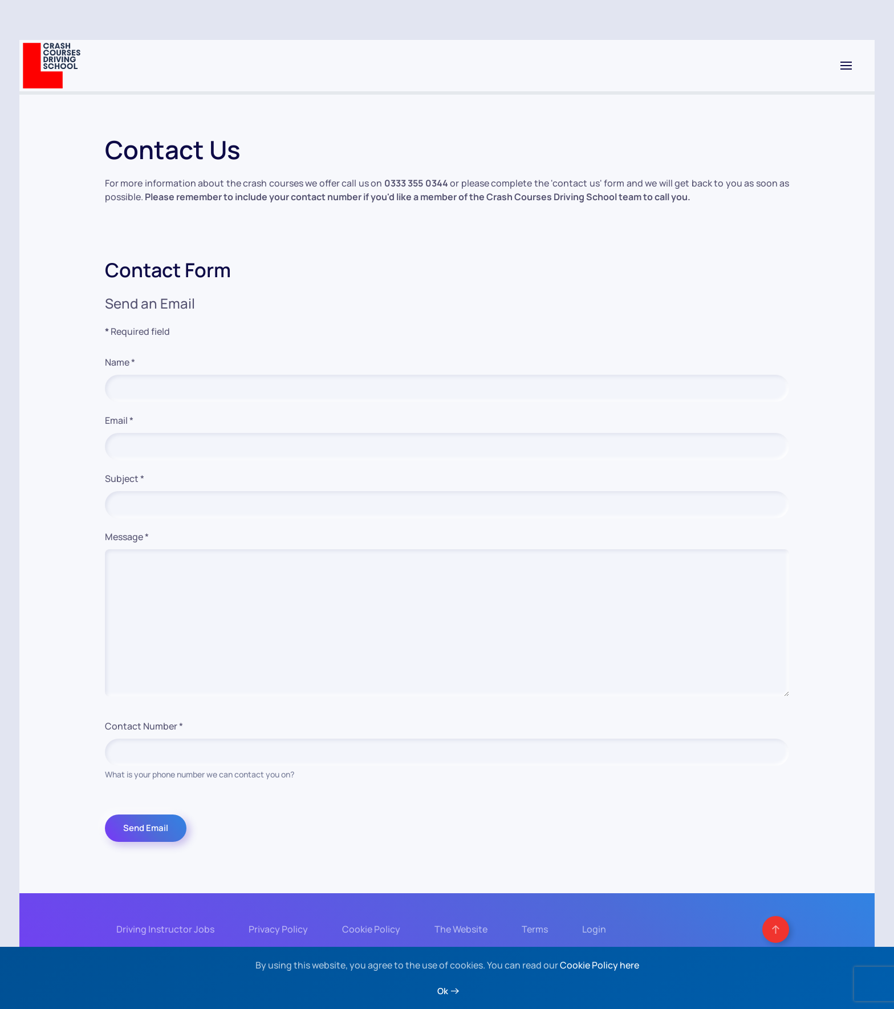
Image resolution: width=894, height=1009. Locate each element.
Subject (124, 478)
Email (119, 420)
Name (120, 362)
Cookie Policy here (599, 965)
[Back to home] (51, 65)
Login (593, 929)
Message (127, 536)
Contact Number (144, 726)
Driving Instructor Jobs (164, 929)
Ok (442, 991)
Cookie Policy (370, 929)
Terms (534, 929)
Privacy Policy (277, 929)
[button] (846, 65)
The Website (459, 929)
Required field (137, 331)
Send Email (145, 828)
